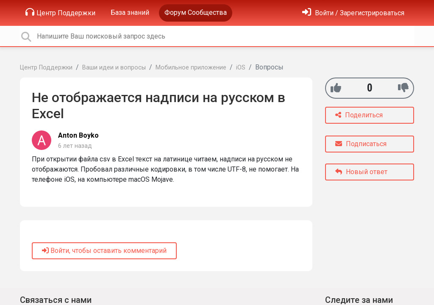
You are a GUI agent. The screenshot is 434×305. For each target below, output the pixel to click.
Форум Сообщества (195, 12)
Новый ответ (361, 172)
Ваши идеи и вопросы (114, 67)
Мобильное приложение (191, 67)
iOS (240, 67)
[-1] (403, 88)
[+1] (336, 88)
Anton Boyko (78, 135)
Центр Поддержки (60, 12)
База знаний (130, 12)
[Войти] (353, 13)
